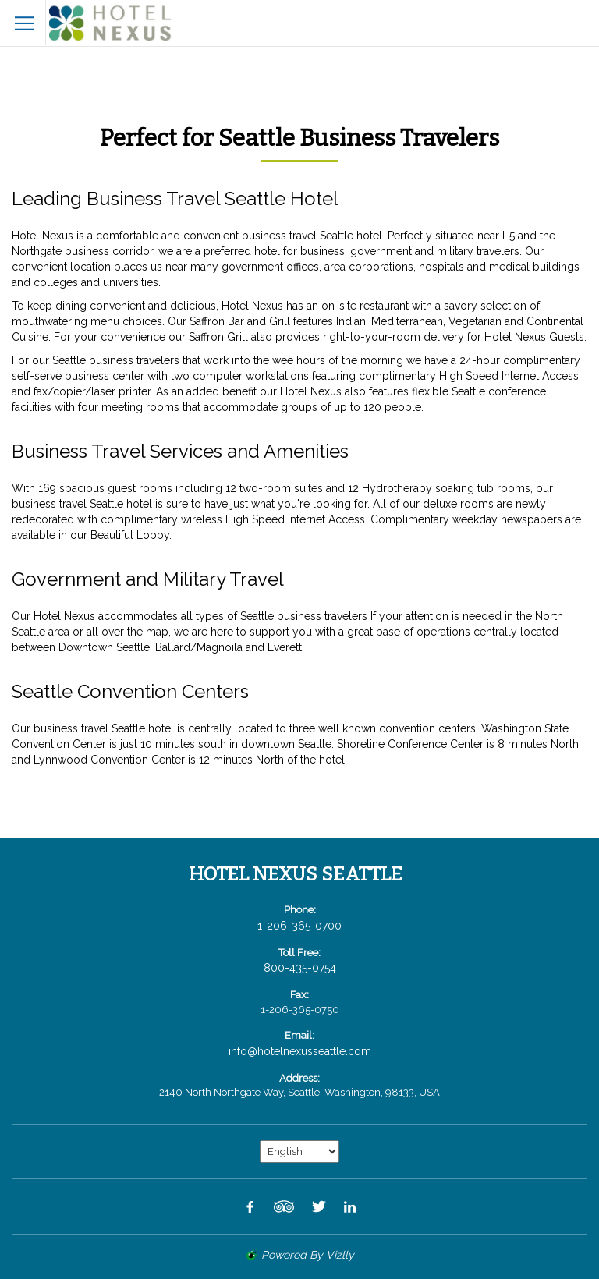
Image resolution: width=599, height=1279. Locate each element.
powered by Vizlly (307, 1255)
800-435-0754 (300, 968)
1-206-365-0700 (299, 925)
